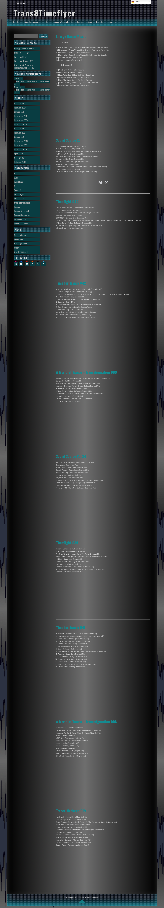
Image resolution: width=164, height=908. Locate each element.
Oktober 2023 (20, 149)
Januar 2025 (20, 111)
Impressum (113, 22)
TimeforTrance (21, 198)
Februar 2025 (20, 107)
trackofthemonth (22, 202)
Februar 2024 (20, 132)
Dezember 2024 (21, 116)
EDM (16, 177)
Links (89, 22)
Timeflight (45, 22)
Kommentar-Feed (22, 247)
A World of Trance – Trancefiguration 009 (86, 372)
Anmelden (18, 239)
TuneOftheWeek (21, 223)
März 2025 (19, 103)
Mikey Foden (19, 87)
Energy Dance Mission (72, 36)
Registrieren (20, 235)
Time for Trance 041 (70, 627)
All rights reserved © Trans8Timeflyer (83, 900)
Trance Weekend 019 (71, 810)
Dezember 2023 (21, 141)
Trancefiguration (22, 215)
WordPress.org (21, 252)
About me (17, 22)
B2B (16, 173)
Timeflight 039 (67, 542)
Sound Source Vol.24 (71, 456)
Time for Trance (31, 22)
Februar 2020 (20, 162)
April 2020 (19, 153)
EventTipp (18, 181)
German (136, 1)
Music (16, 186)
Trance (17, 207)
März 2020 (19, 157)
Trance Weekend (60, 22)
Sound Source (77, 22)
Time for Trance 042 (71, 283)
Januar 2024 (20, 137)
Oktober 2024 (20, 124)
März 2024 (19, 128)
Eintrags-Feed (20, 243)
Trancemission (20, 219)
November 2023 (21, 145)
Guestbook (100, 22)
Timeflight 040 (67, 201)
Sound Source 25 (68, 140)
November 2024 (21, 120)
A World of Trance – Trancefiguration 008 (86, 721)
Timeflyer (18, 78)
